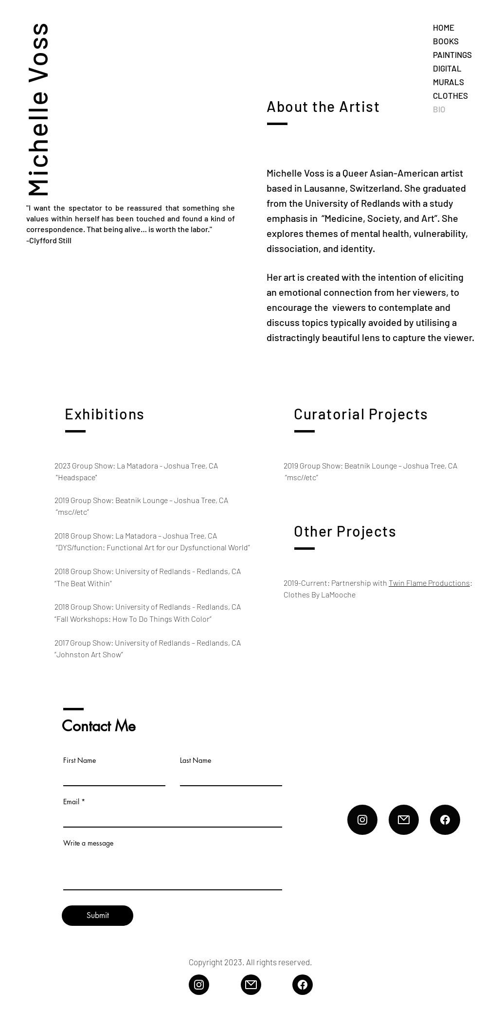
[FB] (445, 820)
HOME (443, 27)
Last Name (195, 760)
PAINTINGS (452, 54)
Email (71, 801)
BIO (439, 109)
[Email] (404, 820)
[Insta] (362, 820)
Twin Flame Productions (429, 582)
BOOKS (446, 41)
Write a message (88, 843)
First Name (79, 760)
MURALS (448, 82)
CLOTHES (450, 95)
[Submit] (97, 915)
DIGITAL (447, 68)
